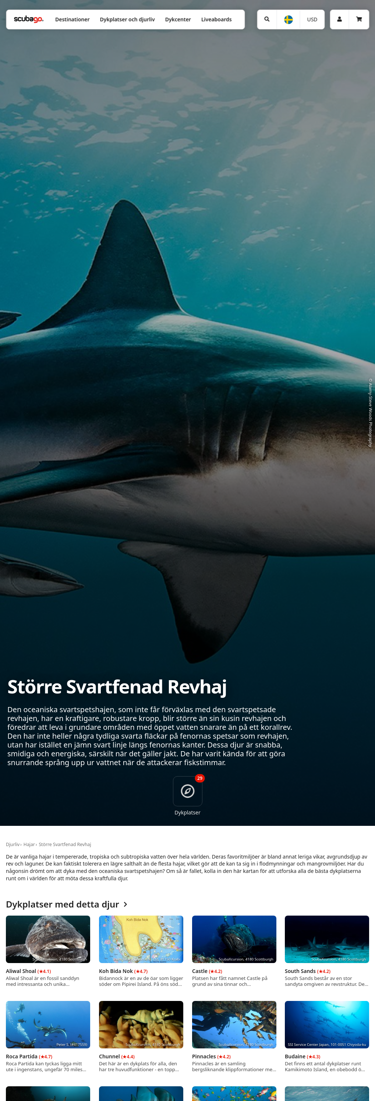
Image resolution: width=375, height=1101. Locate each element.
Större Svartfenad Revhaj (65, 844)
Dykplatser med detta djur (66, 904)
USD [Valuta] (312, 19)
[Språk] (288, 19)
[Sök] (266, 19)
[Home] (28, 19)
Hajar (29, 844)
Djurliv (13, 844)
